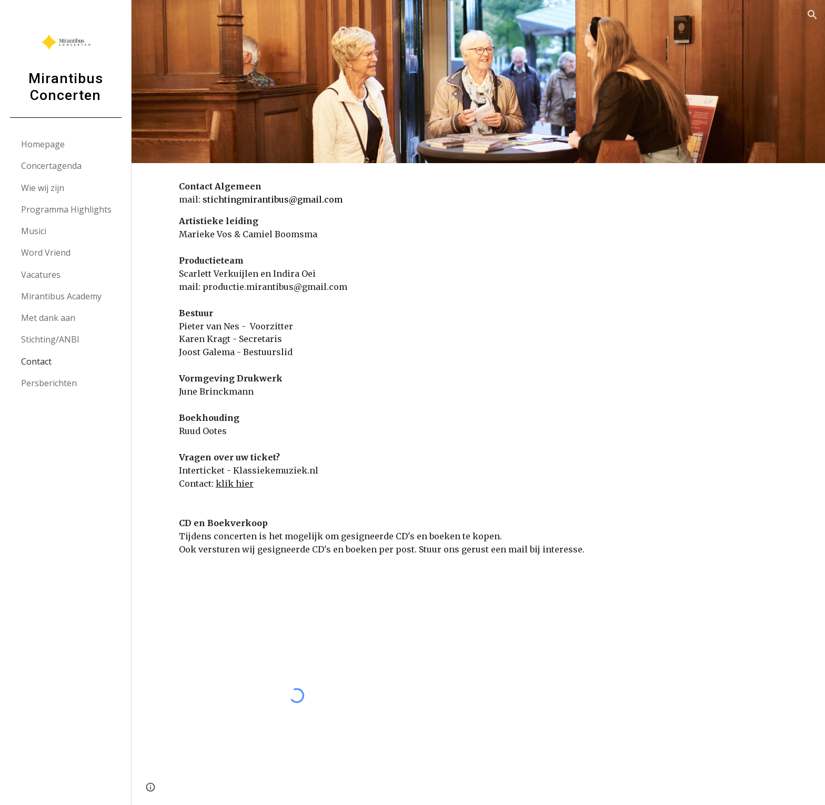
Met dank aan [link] (48, 318)
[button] (812, 14)
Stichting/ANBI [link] (50, 339)
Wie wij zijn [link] (42, 188)
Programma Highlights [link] (66, 209)
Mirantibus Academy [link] (61, 296)
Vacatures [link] (41, 274)
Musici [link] (33, 231)
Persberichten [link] (49, 383)
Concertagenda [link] (51, 166)
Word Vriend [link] (46, 252)
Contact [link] (36, 361)
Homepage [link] (43, 144)
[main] (478, 374)
